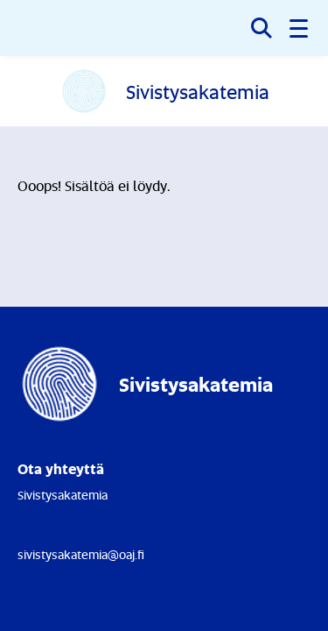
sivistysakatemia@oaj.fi (80, 554)
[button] (300, 28)
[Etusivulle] (164, 91)
